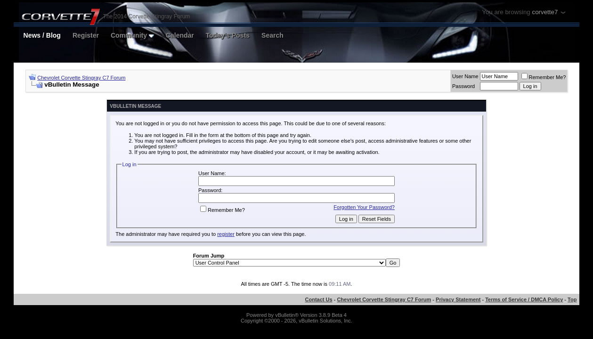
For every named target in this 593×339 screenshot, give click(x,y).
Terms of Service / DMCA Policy (524, 299)
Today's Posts (228, 35)
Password (463, 86)
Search (272, 35)
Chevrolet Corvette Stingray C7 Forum (81, 78)
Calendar (180, 35)
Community (132, 35)
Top (572, 299)
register (226, 234)
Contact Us (319, 299)
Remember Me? (543, 77)
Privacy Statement (458, 299)
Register (86, 35)
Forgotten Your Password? (364, 207)
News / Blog (42, 35)
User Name (465, 76)
